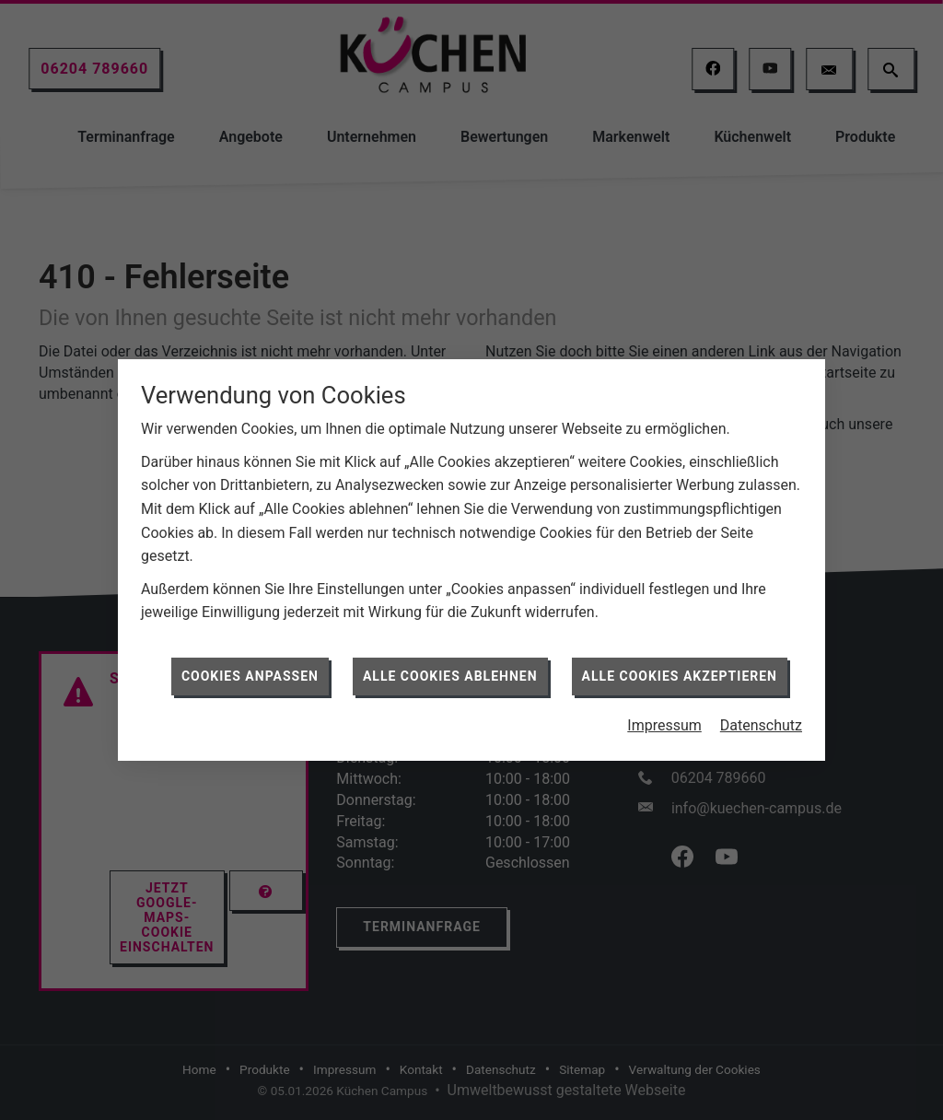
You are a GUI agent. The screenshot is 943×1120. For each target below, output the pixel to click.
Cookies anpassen (250, 669)
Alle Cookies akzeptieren (679, 669)
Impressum (664, 720)
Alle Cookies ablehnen (450, 669)
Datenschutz (761, 720)
